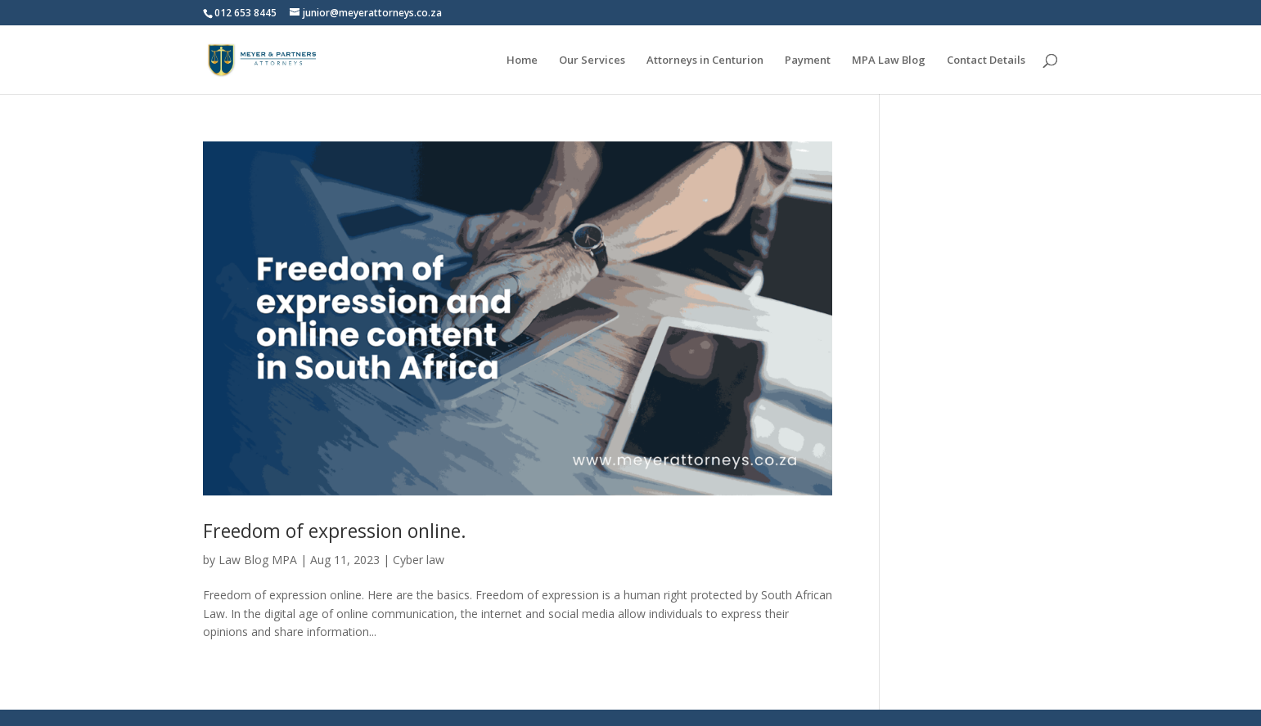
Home (522, 60)
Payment (808, 60)
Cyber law (418, 559)
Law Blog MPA (257, 559)
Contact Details (986, 60)
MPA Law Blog (888, 60)
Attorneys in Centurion (704, 60)
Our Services (592, 60)
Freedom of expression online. (334, 531)
